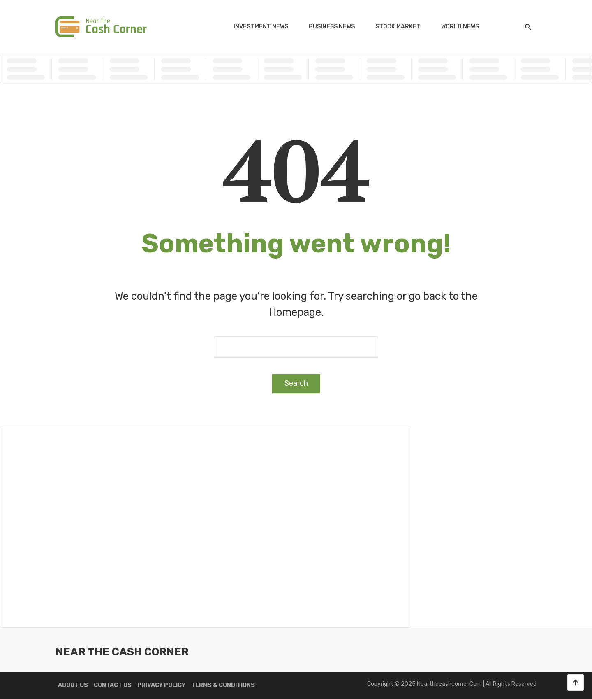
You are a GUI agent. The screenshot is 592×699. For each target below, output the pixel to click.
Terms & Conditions (223, 685)
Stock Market (398, 26)
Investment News (261, 26)
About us (73, 685)
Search (296, 383)
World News (460, 26)
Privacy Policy (161, 685)
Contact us (113, 685)
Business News (332, 26)
